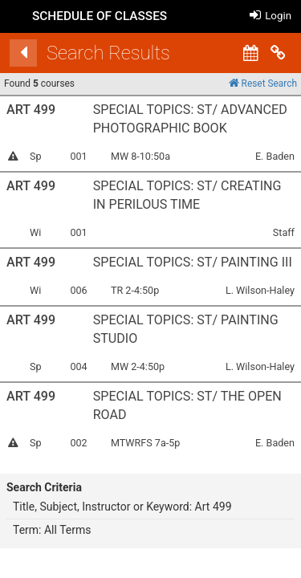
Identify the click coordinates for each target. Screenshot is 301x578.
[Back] (28, 53)
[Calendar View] (255, 53)
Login (270, 16)
